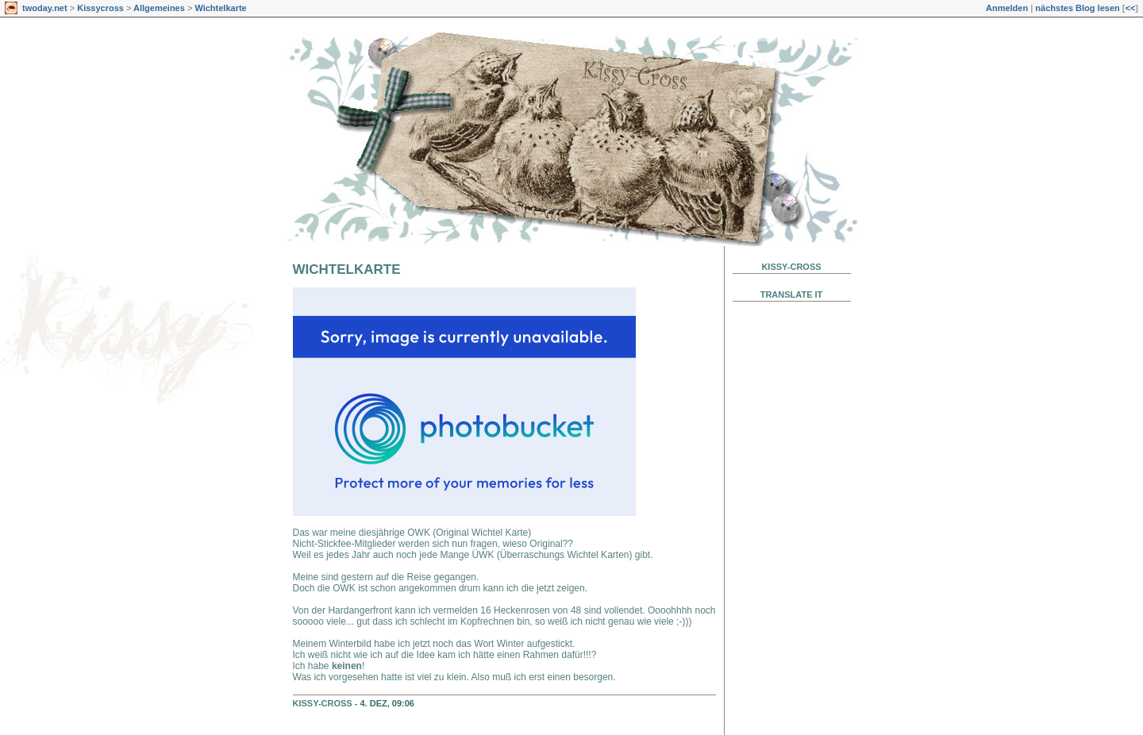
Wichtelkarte (220, 8)
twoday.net (44, 8)
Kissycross (100, 8)
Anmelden (1007, 8)
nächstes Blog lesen (1077, 8)
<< (1130, 8)
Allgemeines (159, 8)
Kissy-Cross (322, 703)
